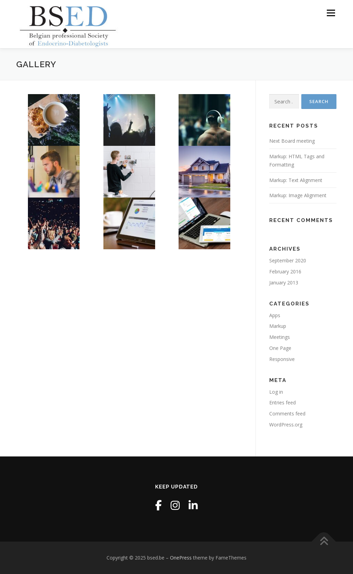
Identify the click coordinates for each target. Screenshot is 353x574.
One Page (280, 348)
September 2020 (287, 260)
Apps (274, 315)
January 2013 (283, 282)
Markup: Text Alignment (295, 180)
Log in (276, 392)
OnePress (181, 557)
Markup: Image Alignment (297, 195)
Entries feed (282, 402)
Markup (277, 326)
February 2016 (285, 271)
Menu (331, 13)
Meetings (279, 337)
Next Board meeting (292, 141)
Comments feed (287, 413)
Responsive (282, 359)
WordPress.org (285, 424)
